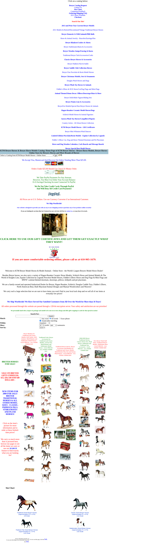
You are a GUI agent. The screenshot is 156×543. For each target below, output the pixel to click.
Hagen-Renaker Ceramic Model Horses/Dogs (78, 110)
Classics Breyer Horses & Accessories (78, 59)
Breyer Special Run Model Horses (77, 148)
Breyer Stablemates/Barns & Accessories (78, 47)
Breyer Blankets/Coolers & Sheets (78, 43)
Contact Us (78, 7)
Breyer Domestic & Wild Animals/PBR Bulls (78, 34)
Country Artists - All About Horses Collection (78, 123)
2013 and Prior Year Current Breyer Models (78, 26)
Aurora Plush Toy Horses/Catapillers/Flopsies (78, 119)
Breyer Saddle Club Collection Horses (78, 68)
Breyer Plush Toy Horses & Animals (78, 85)
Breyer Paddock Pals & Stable (78, 64)
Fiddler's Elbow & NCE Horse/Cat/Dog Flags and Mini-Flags (78, 89)
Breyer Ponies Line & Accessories (78, 102)
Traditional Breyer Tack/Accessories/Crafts (78, 55)
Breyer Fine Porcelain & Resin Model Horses (78, 72)
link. (27, 541)
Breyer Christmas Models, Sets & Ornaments (78, 76)
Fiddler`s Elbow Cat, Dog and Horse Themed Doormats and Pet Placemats (78, 140)
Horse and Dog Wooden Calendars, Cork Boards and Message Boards (78, 144)
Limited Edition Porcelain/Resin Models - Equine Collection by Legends (78, 136)
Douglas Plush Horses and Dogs (78, 81)
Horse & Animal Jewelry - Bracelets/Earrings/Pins (77, 38)
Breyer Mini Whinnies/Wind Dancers (78, 131)
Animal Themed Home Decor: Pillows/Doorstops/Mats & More (78, 93)
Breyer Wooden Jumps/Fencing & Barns (78, 51)
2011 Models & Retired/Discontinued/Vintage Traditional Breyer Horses (78, 30)
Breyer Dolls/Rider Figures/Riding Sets (78, 98)
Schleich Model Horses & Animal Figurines (78, 114)
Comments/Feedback (78, 11)
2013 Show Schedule (78, 15)
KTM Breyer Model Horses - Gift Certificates (78, 127)
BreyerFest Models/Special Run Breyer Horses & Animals (78, 106)
